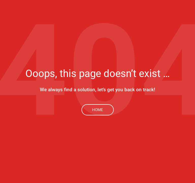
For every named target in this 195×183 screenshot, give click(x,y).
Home (97, 110)
